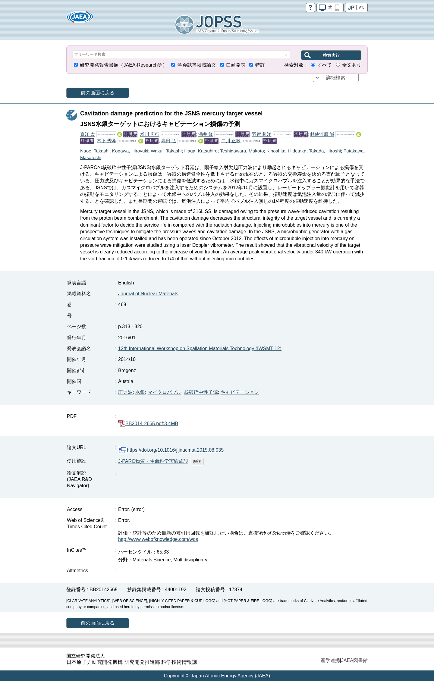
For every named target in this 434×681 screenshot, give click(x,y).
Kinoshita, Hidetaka (286, 150)
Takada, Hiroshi (325, 150)
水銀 (140, 392)
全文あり (351, 64)
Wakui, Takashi (166, 150)
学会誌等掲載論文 (197, 64)
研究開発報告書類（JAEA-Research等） (123, 64)
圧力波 (125, 392)
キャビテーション (240, 392)
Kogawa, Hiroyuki (130, 150)
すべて (324, 64)
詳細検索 (335, 77)
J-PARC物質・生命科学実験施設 (153, 461)
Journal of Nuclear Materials (148, 293)
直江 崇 (87, 134)
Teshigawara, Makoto (242, 150)
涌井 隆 (205, 134)
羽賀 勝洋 (261, 134)
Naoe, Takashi (94, 150)
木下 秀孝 (106, 140)
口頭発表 (235, 64)
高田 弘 (168, 140)
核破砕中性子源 (201, 392)
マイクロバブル (164, 392)
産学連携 (330, 660)
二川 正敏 (231, 140)
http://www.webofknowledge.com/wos (158, 539)
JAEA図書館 (354, 660)
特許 (260, 64)
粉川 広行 (149, 134)
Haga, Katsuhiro (200, 150)
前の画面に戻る (98, 92)
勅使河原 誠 (322, 134)
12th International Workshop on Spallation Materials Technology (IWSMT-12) (199, 348)
